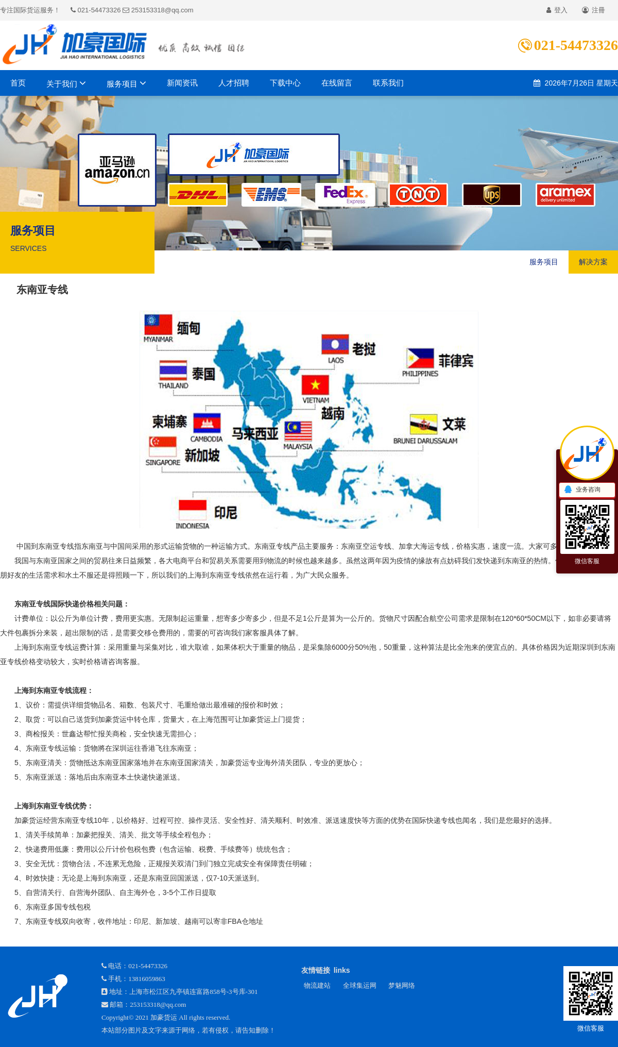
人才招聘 (233, 82)
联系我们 (388, 82)
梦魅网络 (401, 985)
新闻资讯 (182, 82)
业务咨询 (581, 490)
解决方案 (593, 262)
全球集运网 (359, 985)
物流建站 (317, 985)
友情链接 (315, 970)
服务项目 (126, 83)
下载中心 (285, 82)
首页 (18, 82)
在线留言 (336, 82)
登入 (557, 10)
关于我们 (66, 83)
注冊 (593, 10)
